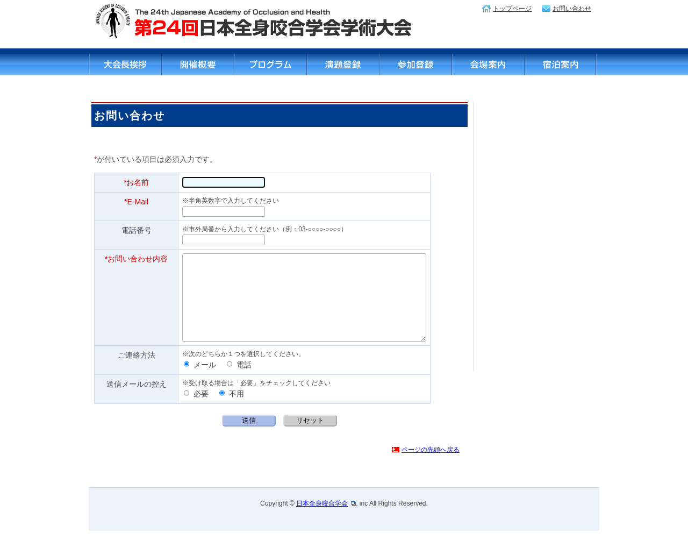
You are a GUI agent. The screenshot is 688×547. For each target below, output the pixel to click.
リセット (310, 436)
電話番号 (136, 230)
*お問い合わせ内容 (136, 258)
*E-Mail (136, 201)
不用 (231, 410)
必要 (196, 410)
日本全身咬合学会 (322, 519)
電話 (239, 380)
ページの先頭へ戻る (431, 466)
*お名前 (136, 182)
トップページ (512, 8)
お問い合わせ (572, 8)
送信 (249, 436)
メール (200, 380)
